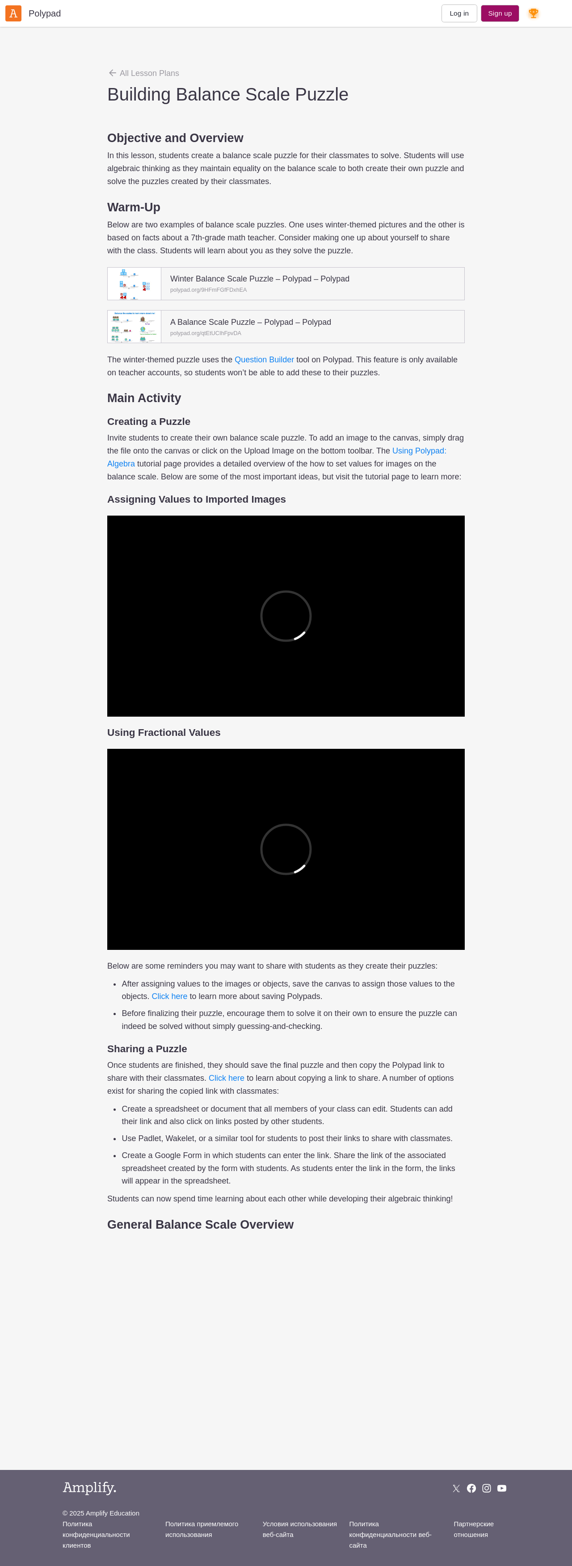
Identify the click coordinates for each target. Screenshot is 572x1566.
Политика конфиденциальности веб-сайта (390, 1534)
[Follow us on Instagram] (486, 1488)
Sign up (500, 13)
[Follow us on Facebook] (471, 1488)
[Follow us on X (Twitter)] (456, 1488)
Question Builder (264, 359)
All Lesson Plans (143, 72)
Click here (169, 996)
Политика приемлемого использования (201, 1529)
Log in (459, 13)
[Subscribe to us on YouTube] (501, 1488)
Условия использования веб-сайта (300, 1529)
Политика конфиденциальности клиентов (96, 1534)
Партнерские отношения (474, 1529)
